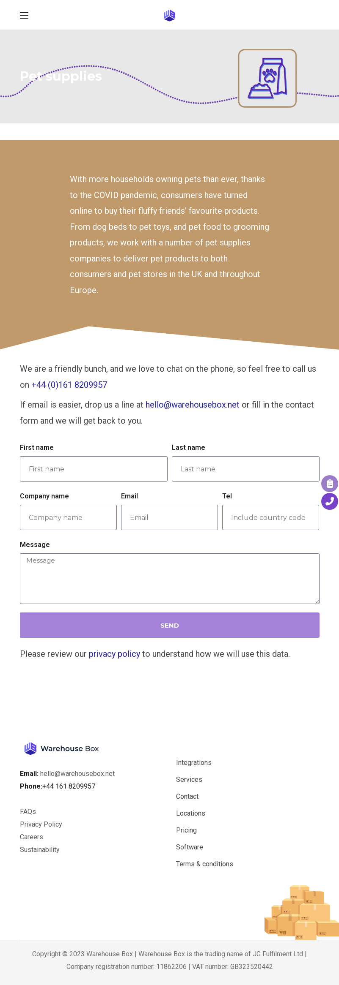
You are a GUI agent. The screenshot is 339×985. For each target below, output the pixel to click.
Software (189, 847)
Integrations (194, 763)
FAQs (28, 812)
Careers (32, 837)
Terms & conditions (204, 864)
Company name (44, 496)
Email (129, 496)
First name (37, 448)
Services (189, 779)
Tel (227, 496)
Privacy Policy (41, 824)
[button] (315, 15)
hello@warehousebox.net (193, 405)
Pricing (186, 830)
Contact (187, 796)
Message (35, 545)
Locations (190, 813)
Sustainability (40, 850)
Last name (188, 448)
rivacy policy (117, 654)
